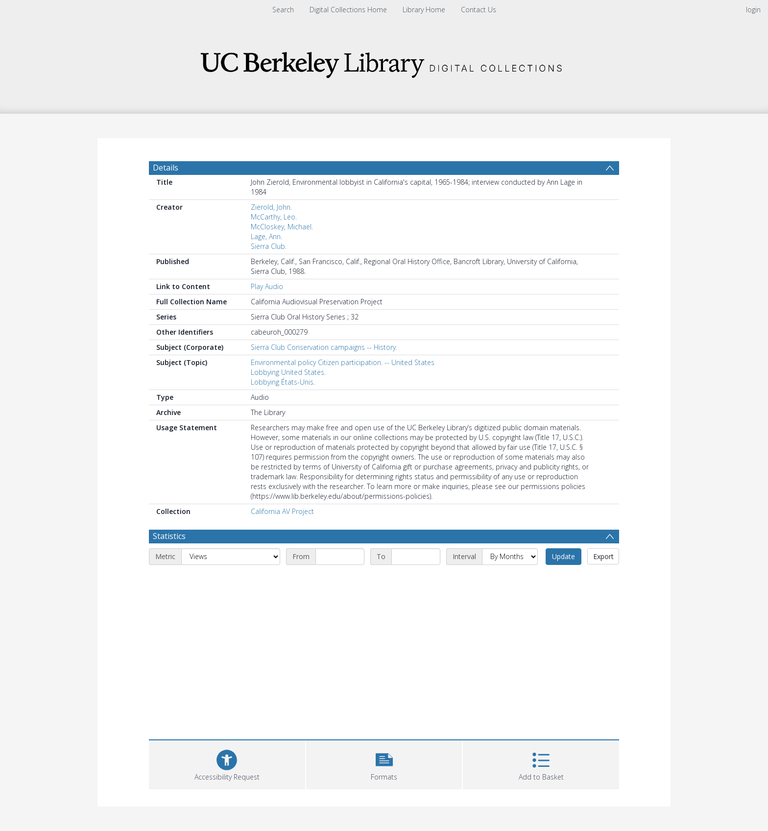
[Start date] (339, 556)
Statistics (169, 536)
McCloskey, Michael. (282, 226)
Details (165, 167)
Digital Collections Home (348, 9)
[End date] (415, 556)
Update (563, 556)
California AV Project (282, 511)
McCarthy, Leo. (274, 216)
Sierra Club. (269, 246)
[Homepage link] (384, 61)
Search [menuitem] (283, 9)
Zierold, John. (271, 207)
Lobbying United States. (288, 372)
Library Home (424, 9)
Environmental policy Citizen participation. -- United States (342, 362)
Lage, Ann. (266, 236)
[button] (384, 763)
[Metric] (230, 556)
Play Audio (267, 286)
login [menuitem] (753, 9)
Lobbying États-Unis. (283, 382)
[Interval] (510, 556)
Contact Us (478, 9)
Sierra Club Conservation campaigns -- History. (324, 347)
